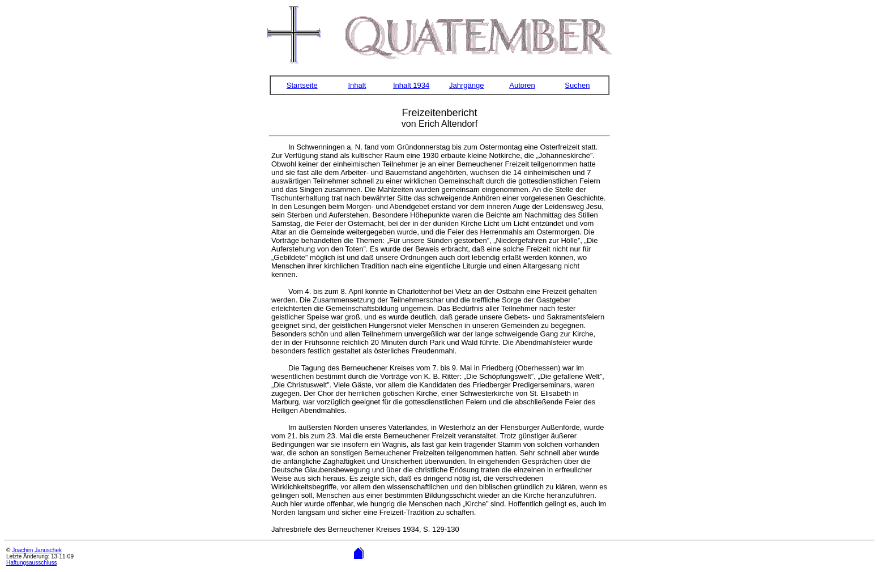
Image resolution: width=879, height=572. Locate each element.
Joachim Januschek (37, 550)
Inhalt (357, 85)
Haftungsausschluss (31, 563)
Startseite (302, 85)
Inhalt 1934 (411, 85)
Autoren (522, 85)
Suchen (577, 85)
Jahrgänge (466, 85)
